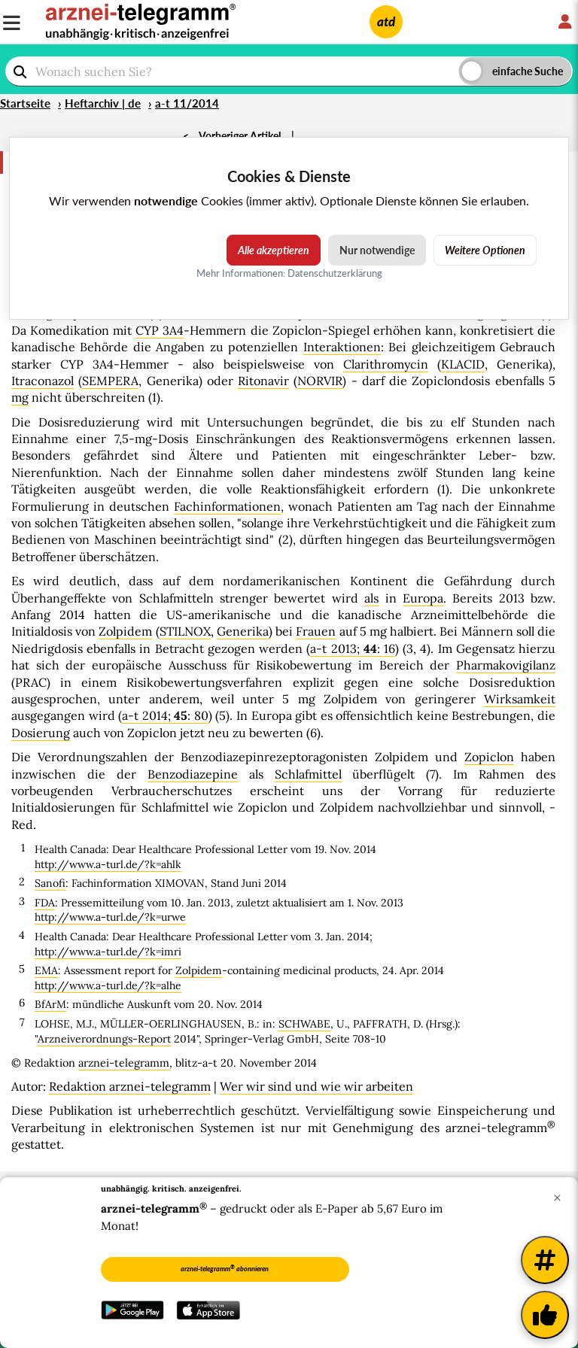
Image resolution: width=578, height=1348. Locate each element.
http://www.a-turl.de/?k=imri (108, 951)
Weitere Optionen (485, 250)
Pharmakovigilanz (505, 664)
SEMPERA (110, 380)
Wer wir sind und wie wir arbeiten (316, 1086)
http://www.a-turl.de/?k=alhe (108, 985)
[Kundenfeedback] (545, 1315)
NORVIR (319, 380)
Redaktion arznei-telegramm (130, 1086)
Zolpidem (125, 631)
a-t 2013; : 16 (352, 648)
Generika (243, 631)
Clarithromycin (385, 364)
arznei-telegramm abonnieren (225, 1268)
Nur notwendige (377, 250)
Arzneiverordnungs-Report (104, 1039)
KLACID (463, 364)
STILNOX (185, 631)
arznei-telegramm (123, 1063)
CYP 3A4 (159, 330)
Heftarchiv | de (103, 103)
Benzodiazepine (193, 774)
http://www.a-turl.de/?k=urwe (110, 917)
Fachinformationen (227, 506)
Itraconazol (42, 380)
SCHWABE (304, 1024)
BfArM (50, 1004)
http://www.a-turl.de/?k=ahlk (108, 864)
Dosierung (40, 732)
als (371, 598)
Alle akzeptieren (273, 250)
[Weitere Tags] (545, 1260)
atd (386, 21)
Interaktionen (342, 346)
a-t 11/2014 (187, 103)
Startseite (25, 103)
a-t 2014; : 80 (165, 715)
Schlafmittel (308, 774)
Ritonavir (263, 380)
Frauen (316, 631)
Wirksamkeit (519, 698)
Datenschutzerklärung (334, 273)
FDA (45, 902)
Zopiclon (489, 756)
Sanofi (50, 883)
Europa (423, 598)
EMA (46, 970)
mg (20, 397)
